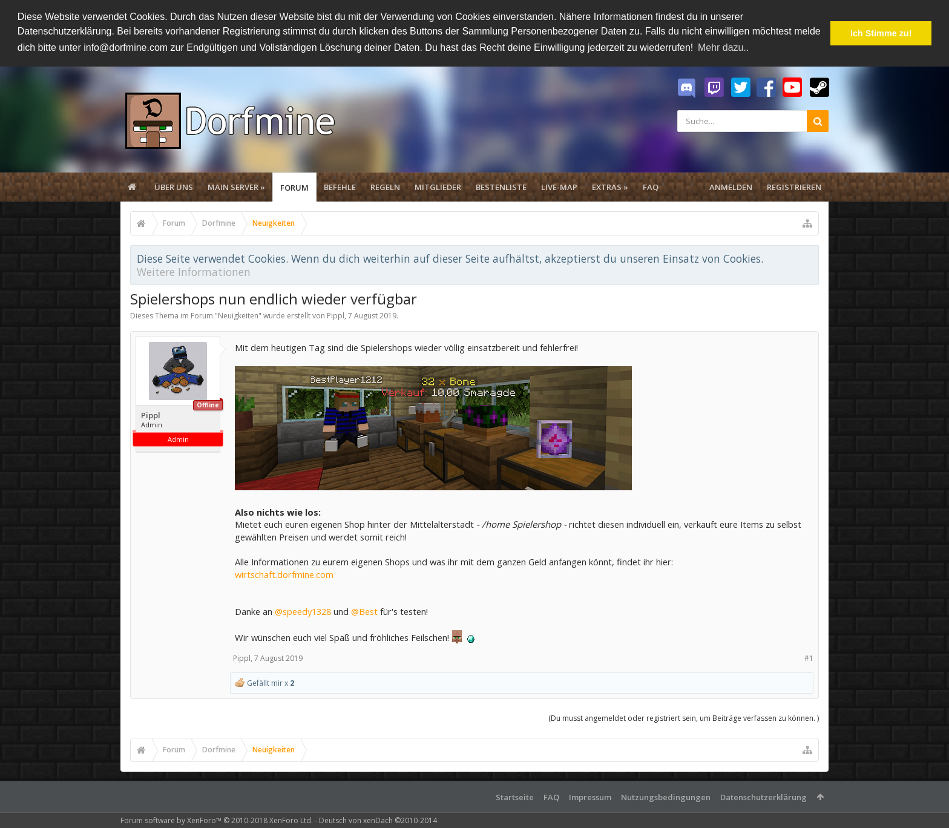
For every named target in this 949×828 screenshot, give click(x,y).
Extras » (610, 187)
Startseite (515, 797)
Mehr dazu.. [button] (723, 47)
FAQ (650, 187)
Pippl (335, 315)
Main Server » (236, 187)
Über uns (173, 187)
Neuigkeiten (238, 315)
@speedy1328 (303, 611)
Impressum (590, 797)
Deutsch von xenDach (378, 820)
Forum (294, 187)
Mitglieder (438, 187)
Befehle (340, 187)
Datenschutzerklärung (763, 797)
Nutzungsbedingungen (666, 797)
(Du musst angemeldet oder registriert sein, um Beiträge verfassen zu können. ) (683, 718)
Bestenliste (501, 187)
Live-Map (559, 187)
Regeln (385, 187)
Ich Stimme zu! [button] (881, 33)
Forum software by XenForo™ (216, 820)
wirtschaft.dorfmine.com (284, 574)
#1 (808, 658)
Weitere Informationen (194, 271)
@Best (364, 611)
